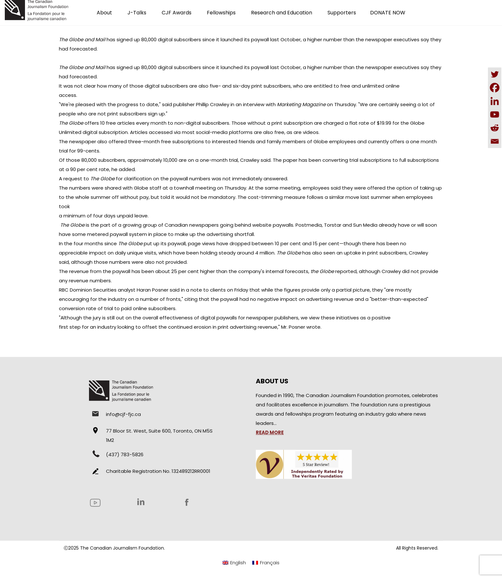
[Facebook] (494, 87)
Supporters (342, 12)
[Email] (494, 141)
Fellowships (221, 12)
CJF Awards (176, 12)
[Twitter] (494, 74)
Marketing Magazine (301, 104)
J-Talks (136, 12)
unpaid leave (132, 215)
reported (334, 271)
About (104, 12)
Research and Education (281, 12)
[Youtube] (494, 114)
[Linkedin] (494, 101)
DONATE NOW (387, 12)
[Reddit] (494, 128)
